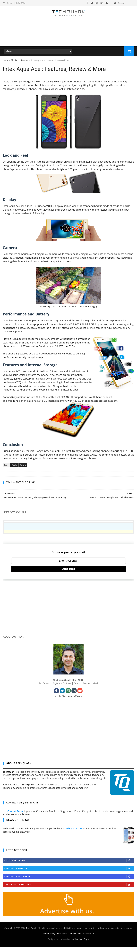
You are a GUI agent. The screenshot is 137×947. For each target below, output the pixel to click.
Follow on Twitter (69, 868)
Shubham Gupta (81, 939)
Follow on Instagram (69, 876)
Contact (72, 933)
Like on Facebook (69, 860)
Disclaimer (62, 933)
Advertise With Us (86, 933)
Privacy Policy (49, 933)
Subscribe (68, 569)
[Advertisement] (68, 36)
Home (5, 60)
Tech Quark (31, 928)
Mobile (14, 60)
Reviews (24, 60)
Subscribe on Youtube (69, 884)
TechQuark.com (73, 828)
